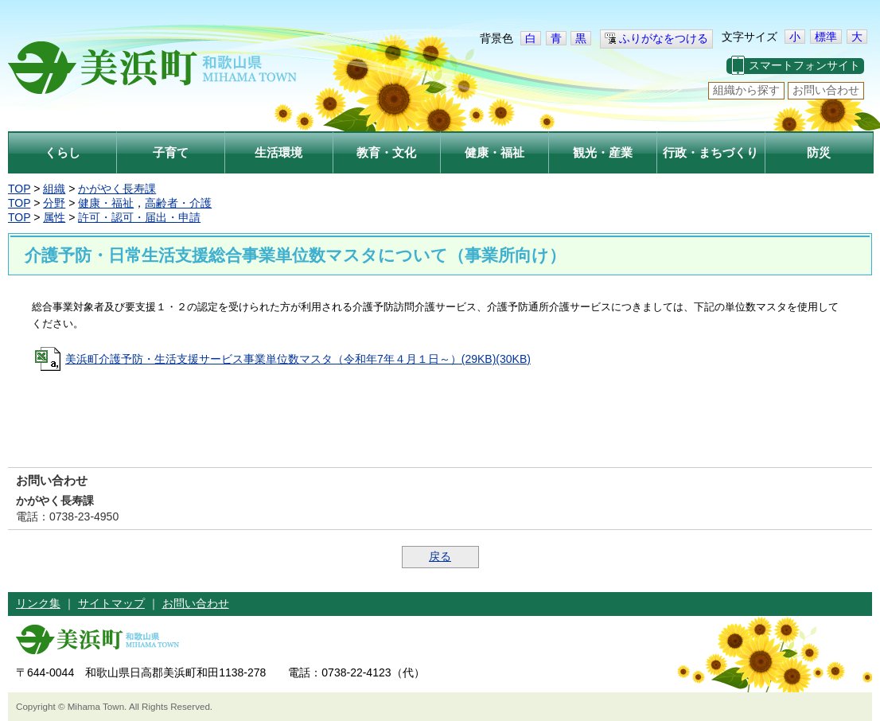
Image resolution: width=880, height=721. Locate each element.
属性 (54, 217)
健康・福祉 (106, 203)
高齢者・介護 (178, 203)
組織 (54, 188)
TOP (19, 188)
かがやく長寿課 (117, 188)
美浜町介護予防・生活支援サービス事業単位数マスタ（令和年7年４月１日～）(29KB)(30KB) (298, 359)
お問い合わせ (825, 90)
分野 (54, 203)
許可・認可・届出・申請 (139, 217)
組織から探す (746, 90)
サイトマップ (111, 603)
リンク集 (38, 603)
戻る (440, 556)
